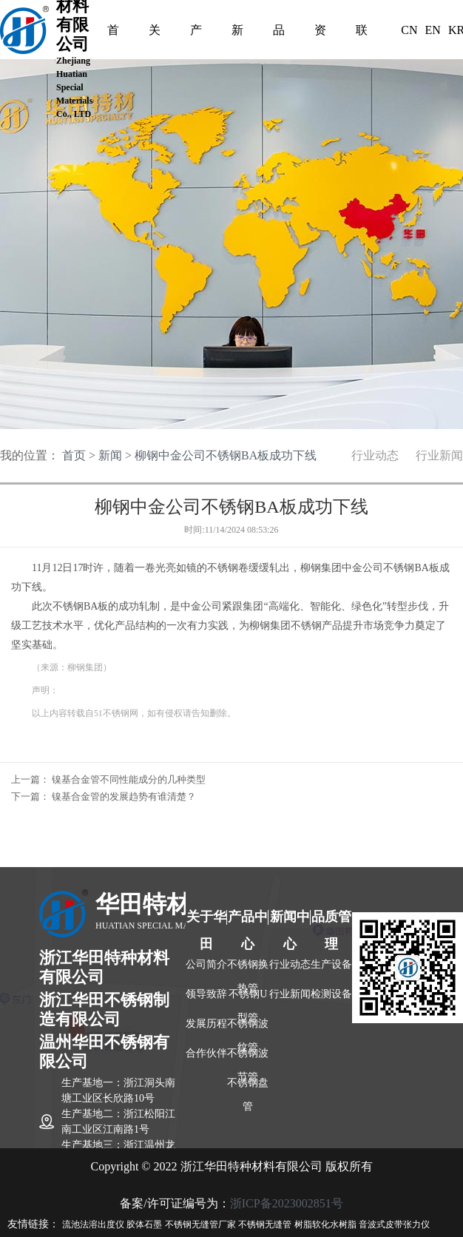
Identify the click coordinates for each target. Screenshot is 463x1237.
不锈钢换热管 (247, 970)
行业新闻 (439, 455)
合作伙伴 (206, 1053)
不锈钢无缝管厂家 (200, 1224)
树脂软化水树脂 (325, 1224)
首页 (113, 33)
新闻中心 (237, 33)
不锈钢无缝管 (264, 1224)
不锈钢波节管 (247, 1059)
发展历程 (206, 1023)
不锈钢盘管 (247, 1089)
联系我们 (362, 33)
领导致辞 (206, 994)
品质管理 (279, 33)
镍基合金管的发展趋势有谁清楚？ (124, 796)
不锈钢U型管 (248, 1000)
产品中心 (196, 33)
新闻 (110, 455)
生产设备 (331, 964)
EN (433, 30)
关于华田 (206, 920)
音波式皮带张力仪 (394, 1224)
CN (409, 30)
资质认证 (320, 33)
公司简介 (206, 964)
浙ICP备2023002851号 (286, 1203)
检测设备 (331, 994)
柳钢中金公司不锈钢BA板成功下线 (226, 455)
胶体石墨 (144, 1224)
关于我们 (154, 33)
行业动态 (375, 455)
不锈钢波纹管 (247, 1030)
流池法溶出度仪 (93, 1224)
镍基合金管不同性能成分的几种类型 (129, 779)
